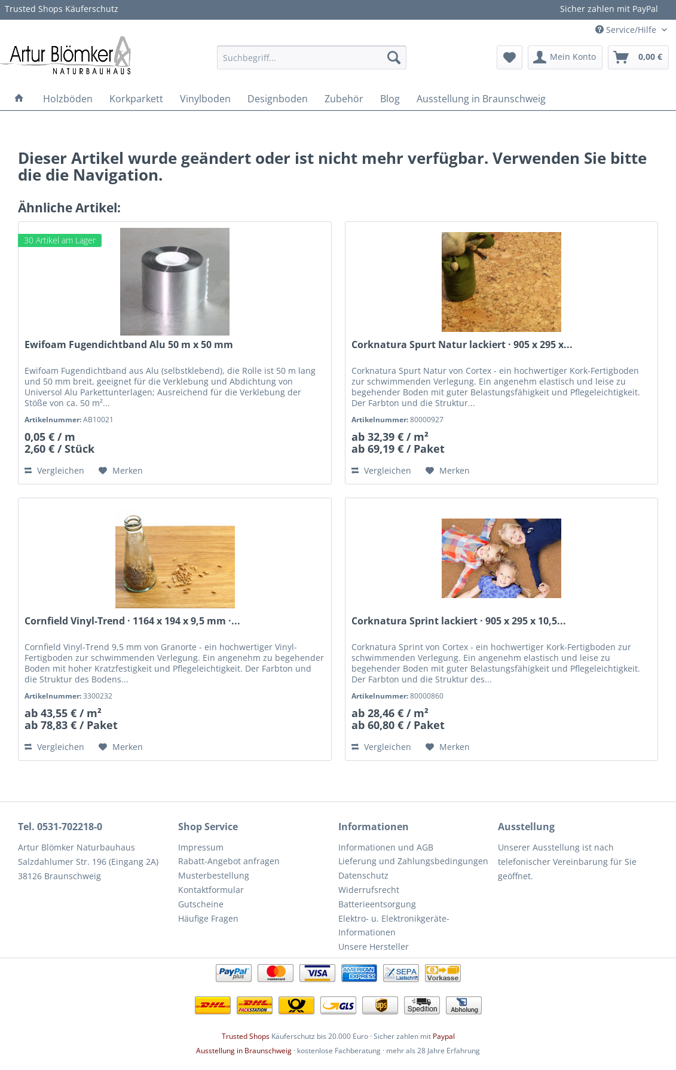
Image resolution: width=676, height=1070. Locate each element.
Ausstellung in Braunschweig (244, 1050)
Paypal (444, 1036)
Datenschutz (363, 875)
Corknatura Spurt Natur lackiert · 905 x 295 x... (462, 345)
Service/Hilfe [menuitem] (627, 29)
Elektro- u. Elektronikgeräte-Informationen (393, 925)
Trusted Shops (246, 1036)
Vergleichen (54, 470)
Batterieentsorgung (377, 904)
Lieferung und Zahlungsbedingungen (413, 861)
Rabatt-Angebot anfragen (229, 861)
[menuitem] (311, 57)
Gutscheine (201, 904)
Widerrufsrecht (368, 889)
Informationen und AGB (385, 847)
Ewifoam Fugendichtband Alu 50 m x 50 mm (129, 345)
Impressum (201, 847)
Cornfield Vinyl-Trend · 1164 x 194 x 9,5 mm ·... (132, 621)
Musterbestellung (213, 875)
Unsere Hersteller (373, 946)
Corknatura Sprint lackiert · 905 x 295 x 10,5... (458, 621)
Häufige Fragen (208, 918)
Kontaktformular (211, 889)
